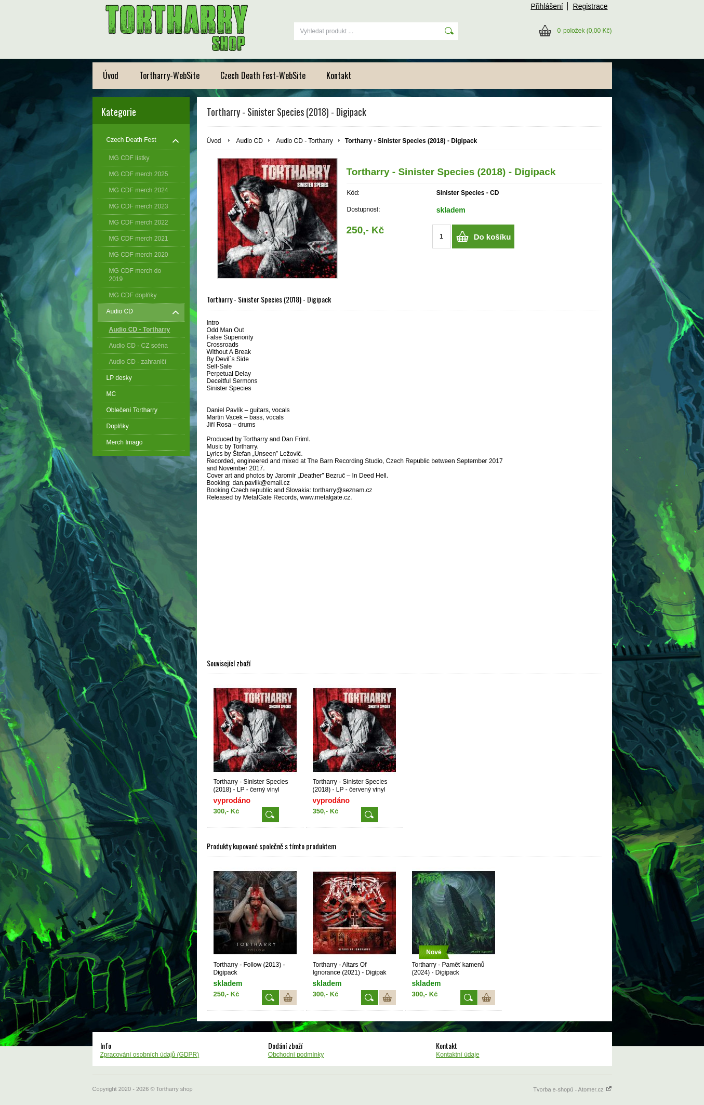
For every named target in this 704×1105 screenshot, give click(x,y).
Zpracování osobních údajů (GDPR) (150, 1054)
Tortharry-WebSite (169, 75)
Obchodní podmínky (296, 1054)
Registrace (590, 6)
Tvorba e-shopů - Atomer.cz (572, 1089)
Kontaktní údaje (457, 1054)
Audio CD (249, 140)
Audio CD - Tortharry (304, 140)
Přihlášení (546, 6)
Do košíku (492, 236)
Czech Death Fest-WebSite (262, 75)
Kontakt (338, 75)
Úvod (110, 75)
